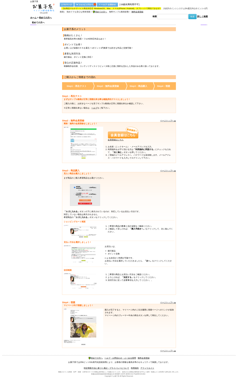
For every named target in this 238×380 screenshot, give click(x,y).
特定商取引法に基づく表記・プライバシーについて (106, 368)
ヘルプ (94, 108)
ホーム (33, 17)
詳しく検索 (202, 16)
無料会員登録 (137, 12)
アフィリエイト (147, 368)
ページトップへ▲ (168, 121)
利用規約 (135, 368)
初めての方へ (100, 12)
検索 (155, 16)
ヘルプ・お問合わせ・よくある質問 (120, 358)
